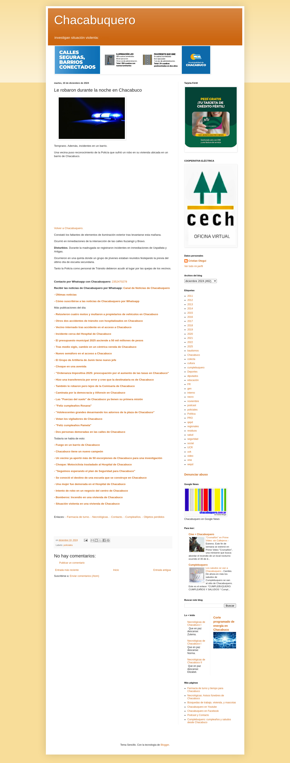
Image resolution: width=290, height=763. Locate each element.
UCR (190, 447)
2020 (190, 333)
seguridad (192, 439)
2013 (190, 304)
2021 (190, 338)
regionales (193, 426)
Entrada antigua (162, 570)
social (190, 443)
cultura (191, 363)
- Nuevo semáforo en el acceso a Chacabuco (83, 353)
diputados (192, 376)
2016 (190, 317)
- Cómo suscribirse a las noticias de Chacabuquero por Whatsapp (97, 301)
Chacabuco (193, 355)
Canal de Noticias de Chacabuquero (146, 288)
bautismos (193, 350)
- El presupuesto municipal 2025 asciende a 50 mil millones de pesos (98, 340)
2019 (190, 329)
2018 (190, 325)
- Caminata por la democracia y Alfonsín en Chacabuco (89, 392)
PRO (190, 417)
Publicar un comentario (72, 562)
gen (189, 388)
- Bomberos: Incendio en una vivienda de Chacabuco (88, 497)
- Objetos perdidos (153, 516)
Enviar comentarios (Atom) (84, 576)
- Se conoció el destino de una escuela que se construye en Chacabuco (100, 477)
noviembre (193, 401)
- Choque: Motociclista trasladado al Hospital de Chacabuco (93, 464)
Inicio (116, 570)
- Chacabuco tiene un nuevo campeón (78, 451)
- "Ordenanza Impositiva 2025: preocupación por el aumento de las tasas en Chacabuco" (111, 373)
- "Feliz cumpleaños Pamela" (72, 425)
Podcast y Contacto (198, 715)
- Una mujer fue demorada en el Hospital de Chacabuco (90, 484)
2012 (190, 300)
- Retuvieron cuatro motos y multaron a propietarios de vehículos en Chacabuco (106, 314)
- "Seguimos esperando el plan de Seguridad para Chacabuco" (94, 471)
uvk (189, 451)
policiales (68, 545)
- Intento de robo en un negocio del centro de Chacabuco (91, 490)
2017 (190, 321)
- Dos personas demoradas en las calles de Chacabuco (89, 431)
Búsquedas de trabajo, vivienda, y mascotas (211, 702)
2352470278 (119, 281)
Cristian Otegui (197, 260)
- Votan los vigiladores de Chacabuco (78, 418)
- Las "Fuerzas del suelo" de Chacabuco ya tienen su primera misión (98, 399)
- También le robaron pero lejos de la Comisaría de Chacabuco (94, 386)
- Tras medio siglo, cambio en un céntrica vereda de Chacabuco (95, 346)
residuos (192, 430)
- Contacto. (116, 516)
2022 (190, 342)
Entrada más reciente (67, 570)
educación (193, 380)
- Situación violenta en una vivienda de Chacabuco (87, 503)
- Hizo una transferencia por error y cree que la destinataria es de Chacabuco (104, 379)
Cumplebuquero (198, 564)
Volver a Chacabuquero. (69, 228)
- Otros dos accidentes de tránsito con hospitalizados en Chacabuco (98, 320)
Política (191, 413)
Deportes (192, 371)
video (190, 455)
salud (190, 434)
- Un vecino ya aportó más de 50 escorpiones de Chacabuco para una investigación (108, 458)
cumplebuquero (196, 367)
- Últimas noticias (65, 294)
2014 (190, 308)
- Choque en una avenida (70, 366)
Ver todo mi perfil (193, 266)
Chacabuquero (95, 20)
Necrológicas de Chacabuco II (196, 661)
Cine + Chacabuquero (201, 534)
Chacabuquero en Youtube (202, 706)
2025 (190, 346)
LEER (104, 38)
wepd (190, 464)
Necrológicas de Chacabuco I (196, 623)
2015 (190, 312)
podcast (191, 405)
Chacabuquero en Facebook (203, 711)
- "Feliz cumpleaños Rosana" (73, 405)
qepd (190, 422)
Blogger (165, 744)
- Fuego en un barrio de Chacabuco (77, 444)
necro (190, 396)
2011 (190, 296)
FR (189, 384)
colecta (191, 359)
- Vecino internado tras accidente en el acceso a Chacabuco (93, 327)
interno (191, 392)
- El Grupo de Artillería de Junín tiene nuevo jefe (85, 360)
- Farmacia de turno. (77, 516)
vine (189, 460)
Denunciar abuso (196, 474)
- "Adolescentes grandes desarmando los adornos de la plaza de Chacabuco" (104, 412)
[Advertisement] (113, 193)
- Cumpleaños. (132, 516)
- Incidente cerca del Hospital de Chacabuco (82, 333)
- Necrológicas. (100, 516)
